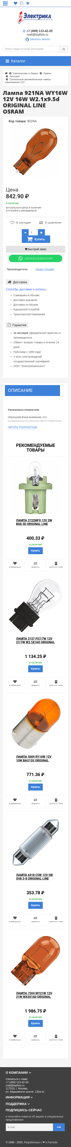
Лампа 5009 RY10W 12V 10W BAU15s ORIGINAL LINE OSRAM (33, 760)
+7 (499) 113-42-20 (37, 31)
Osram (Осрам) (45, 269)
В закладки (21, 222)
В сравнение (50, 222)
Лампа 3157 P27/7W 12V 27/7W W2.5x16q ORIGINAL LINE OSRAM (35, 642)
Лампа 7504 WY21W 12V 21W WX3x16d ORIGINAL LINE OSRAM (34, 996)
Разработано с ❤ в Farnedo (41, 1142)
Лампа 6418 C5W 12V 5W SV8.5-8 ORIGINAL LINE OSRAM (34, 878)
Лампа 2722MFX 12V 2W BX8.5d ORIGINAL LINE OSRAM (34, 524)
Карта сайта (10, 1136)
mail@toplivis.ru (37, 34)
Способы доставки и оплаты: (26, 289)
